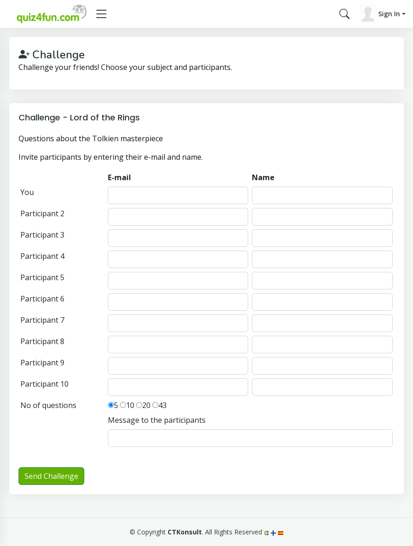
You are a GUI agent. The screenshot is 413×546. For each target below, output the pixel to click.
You (27, 192)
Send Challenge (51, 476)
